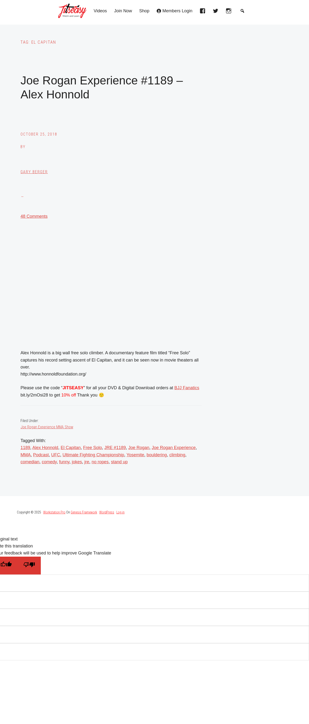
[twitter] (217, 12)
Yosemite (135, 454)
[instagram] (230, 12)
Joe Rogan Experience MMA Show (47, 427)
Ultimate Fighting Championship (93, 454)
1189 (25, 447)
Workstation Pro (54, 512)
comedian (30, 461)
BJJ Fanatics (186, 387)
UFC (55, 454)
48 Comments (34, 216)
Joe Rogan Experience (174, 447)
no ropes (100, 461)
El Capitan (71, 447)
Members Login (177, 11)
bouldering (157, 454)
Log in (120, 512)
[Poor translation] (29, 565)
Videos (100, 11)
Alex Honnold (45, 447)
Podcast (41, 454)
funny (64, 461)
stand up (119, 461)
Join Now (123, 11)
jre (86, 461)
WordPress (106, 512)
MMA (26, 454)
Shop (144, 11)
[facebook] (204, 12)
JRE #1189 (115, 447)
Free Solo (92, 447)
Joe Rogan (138, 447)
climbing (177, 454)
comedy (49, 461)
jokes (77, 461)
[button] (242, 10)
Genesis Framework (84, 512)
